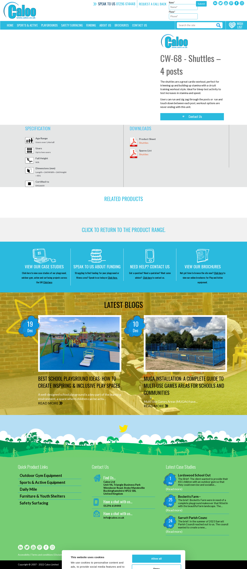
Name (172, 2)
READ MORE (48, 403)
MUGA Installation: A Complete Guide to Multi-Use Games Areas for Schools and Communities (184, 385)
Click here (47, 282)
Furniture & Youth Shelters (42, 496)
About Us (105, 25)
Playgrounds (49, 25)
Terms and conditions (42, 554)
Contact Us (195, 116)
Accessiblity (24, 554)
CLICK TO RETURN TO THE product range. (123, 230)
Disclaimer (59, 554)
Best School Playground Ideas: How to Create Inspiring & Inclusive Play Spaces (79, 382)
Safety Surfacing (72, 25)
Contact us (139, 25)
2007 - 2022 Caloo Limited (45, 564)
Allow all (156, 540)
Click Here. (113, 277)
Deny (156, 550)
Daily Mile (28, 489)
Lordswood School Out (194, 475)
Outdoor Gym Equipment (41, 475)
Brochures (122, 25)
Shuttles (143, 142)
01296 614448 (125, 3)
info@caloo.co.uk (113, 517)
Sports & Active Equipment (42, 482)
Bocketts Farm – (189, 496)
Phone (172, 11)
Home (10, 25)
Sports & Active (27, 25)
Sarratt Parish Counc (192, 517)
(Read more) (174, 489)
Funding (91, 25)
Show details (79, 562)
